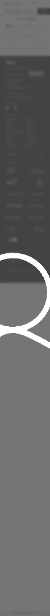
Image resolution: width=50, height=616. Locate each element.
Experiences (12, 145)
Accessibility (24, 255)
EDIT (44, 11)
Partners (23, 258)
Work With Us (29, 252)
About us (30, 132)
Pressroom (19, 252)
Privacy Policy (33, 258)
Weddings (30, 120)
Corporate (10, 252)
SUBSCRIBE (36, 73)
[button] (25, 154)
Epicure (29, 128)
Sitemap (29, 145)
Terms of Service (12, 255)
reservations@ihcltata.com (18, 87)
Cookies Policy (11, 261)
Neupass (30, 124)
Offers (9, 128)
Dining (9, 141)
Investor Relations (12, 258)
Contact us (31, 136)
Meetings (10, 136)
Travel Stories (32, 141)
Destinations (12, 120)
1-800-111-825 (13, 84)
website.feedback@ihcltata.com (20, 98)
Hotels (9, 124)
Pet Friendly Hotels (15, 132)
